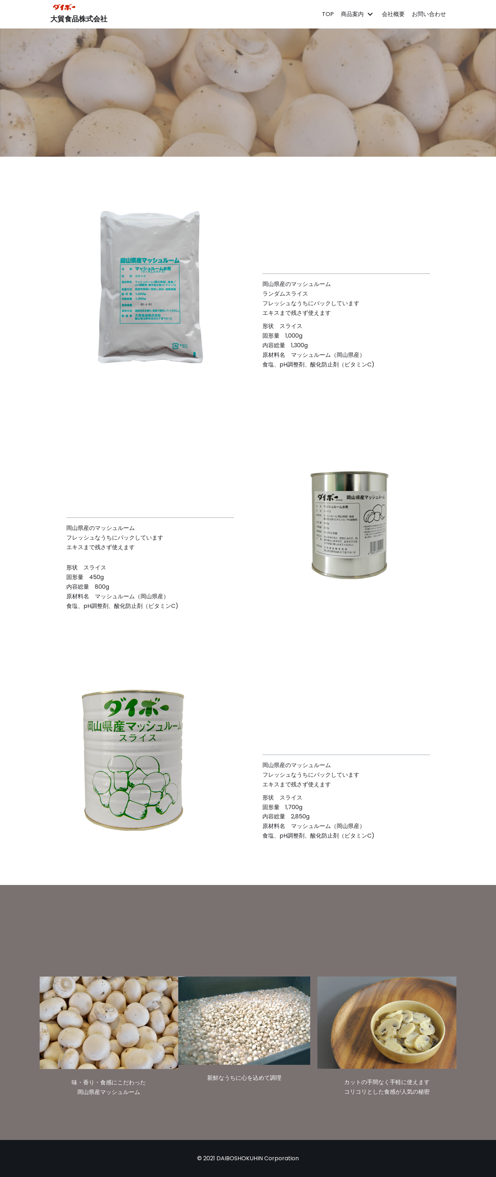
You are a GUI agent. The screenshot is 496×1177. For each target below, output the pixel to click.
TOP (328, 14)
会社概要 (393, 14)
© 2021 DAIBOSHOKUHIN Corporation (248, 1158)
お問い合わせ (429, 14)
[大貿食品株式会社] (78, 14)
